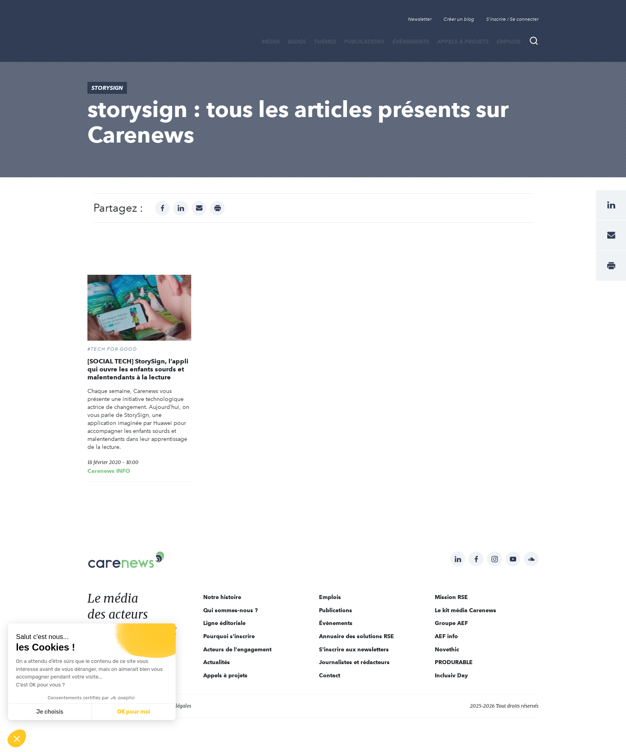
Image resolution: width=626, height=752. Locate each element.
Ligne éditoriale (224, 623)
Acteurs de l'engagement (237, 649)
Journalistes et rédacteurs (354, 662)
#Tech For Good (112, 349)
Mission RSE (451, 597)
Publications (364, 41)
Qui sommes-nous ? (230, 610)
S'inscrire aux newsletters (354, 649)
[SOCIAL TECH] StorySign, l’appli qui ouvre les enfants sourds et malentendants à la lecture (137, 369)
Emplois (509, 41)
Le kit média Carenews (465, 610)
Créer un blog (459, 19)
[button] (16, 738)
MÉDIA (270, 41)
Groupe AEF (451, 623)
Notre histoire (222, 597)
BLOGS (297, 41)
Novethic (447, 649)
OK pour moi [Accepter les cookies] (134, 711)
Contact (329, 675)
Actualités (216, 662)
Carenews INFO (108, 471)
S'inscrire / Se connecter (512, 19)
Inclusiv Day (451, 675)
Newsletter (420, 19)
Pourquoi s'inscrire (229, 636)
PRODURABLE (454, 662)
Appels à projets (463, 41)
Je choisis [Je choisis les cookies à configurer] (49, 711)
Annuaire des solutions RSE (356, 636)
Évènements (410, 41)
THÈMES (325, 41)
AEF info (446, 636)
